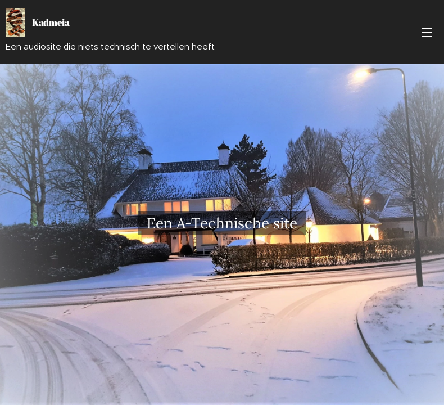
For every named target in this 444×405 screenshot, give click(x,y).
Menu (427, 32)
